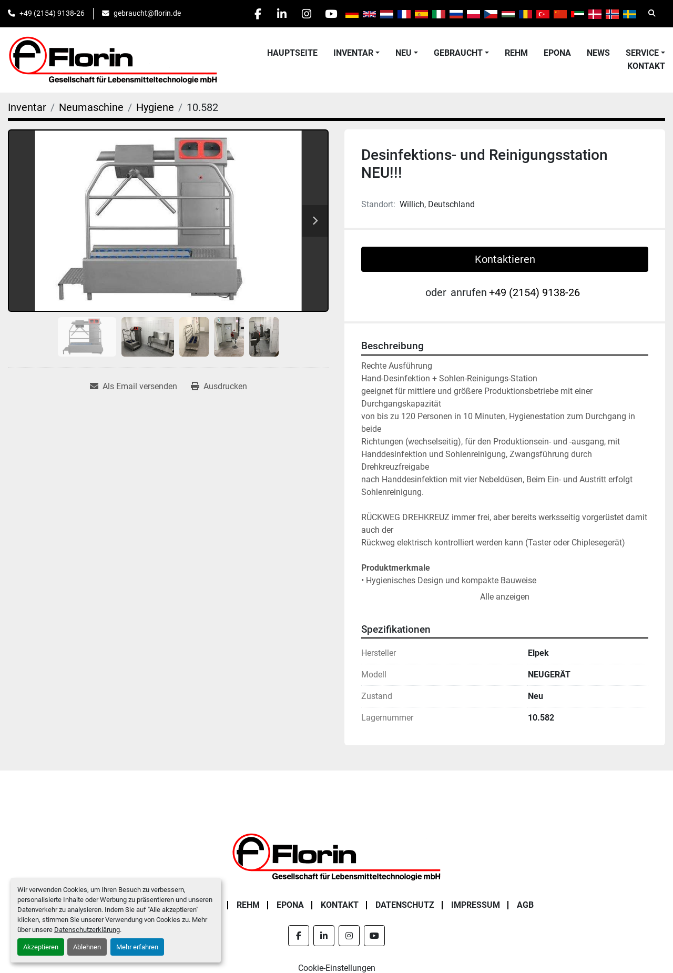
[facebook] (249, 14)
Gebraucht (458, 53)
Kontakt (646, 66)
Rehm (516, 53)
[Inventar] (27, 107)
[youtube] (330, 14)
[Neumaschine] (91, 107)
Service (642, 53)
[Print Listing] (219, 387)
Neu (403, 53)
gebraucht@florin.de (147, 13)
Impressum (475, 905)
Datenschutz (404, 905)
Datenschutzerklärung (87, 930)
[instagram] (303, 14)
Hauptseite (292, 53)
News (598, 53)
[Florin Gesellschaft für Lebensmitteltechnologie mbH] (336, 856)
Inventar (353, 53)
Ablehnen (87, 947)
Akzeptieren (40, 947)
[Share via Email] (133, 387)
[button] (356, 53)
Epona (557, 53)
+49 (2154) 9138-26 (52, 13)
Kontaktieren (505, 259)
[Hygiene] (155, 107)
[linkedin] (276, 14)
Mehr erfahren (137, 947)
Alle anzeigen (504, 597)
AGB (525, 905)
